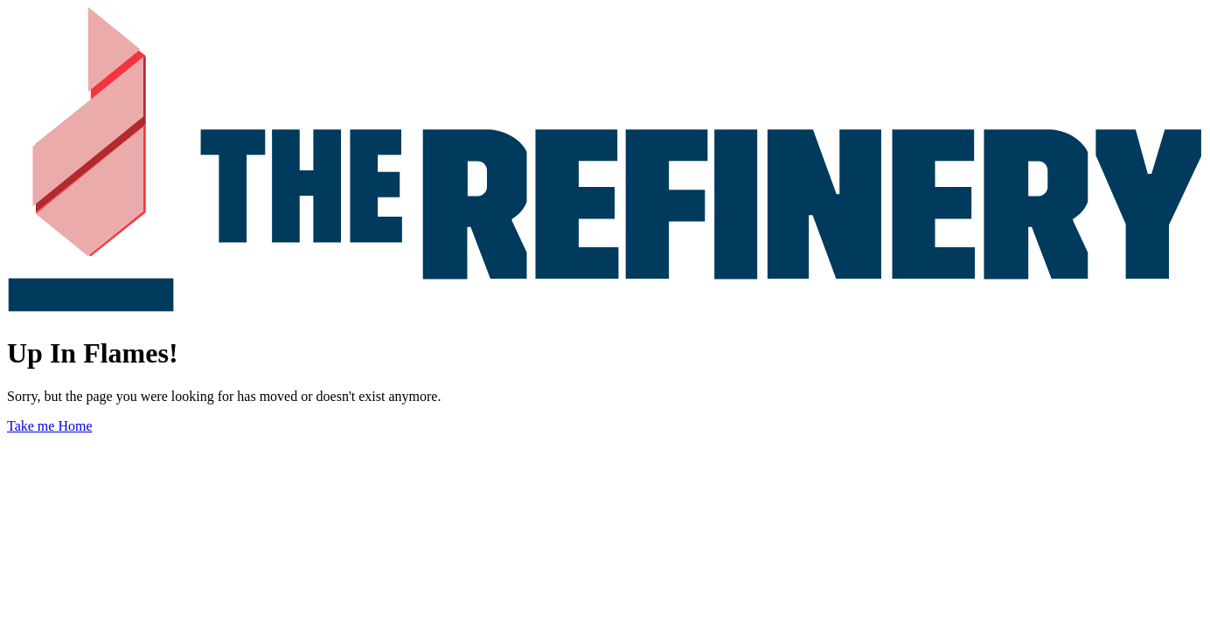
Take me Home (50, 425)
